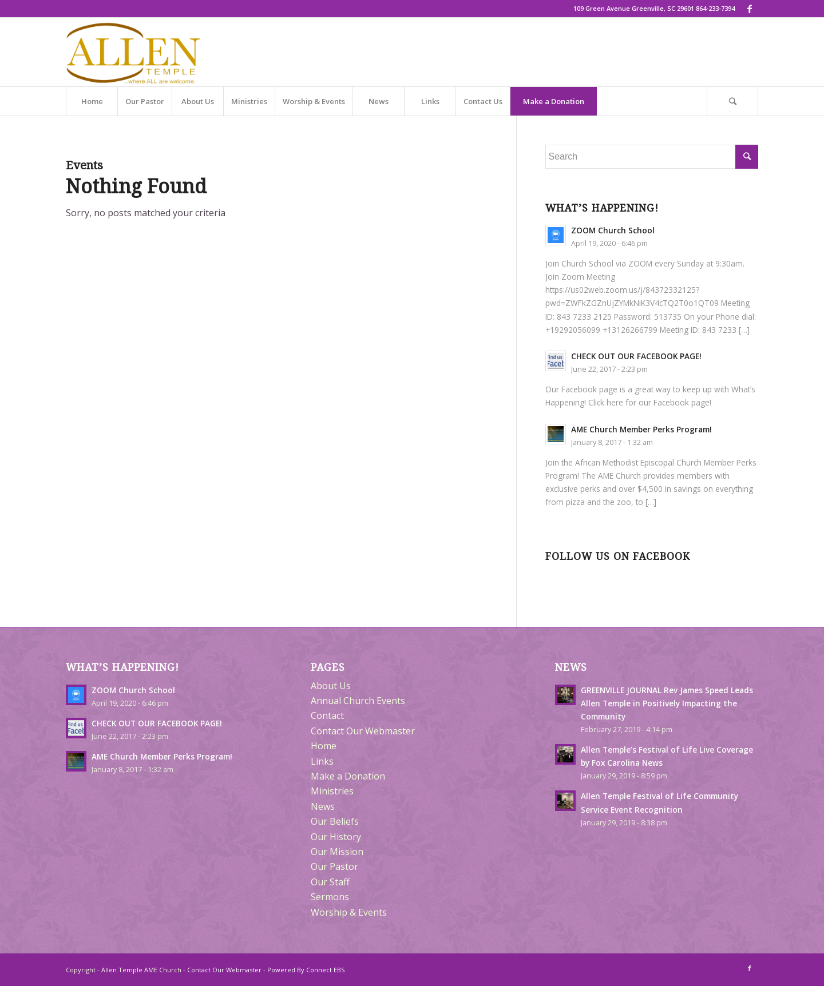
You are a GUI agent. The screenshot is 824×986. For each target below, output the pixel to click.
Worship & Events (349, 912)
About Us (331, 685)
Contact (327, 715)
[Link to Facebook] (749, 8)
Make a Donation (348, 776)
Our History (336, 836)
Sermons (330, 896)
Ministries (332, 791)
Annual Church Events (358, 700)
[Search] (732, 101)
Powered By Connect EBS (305, 969)
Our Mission (337, 851)
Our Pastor (334, 866)
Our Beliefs (335, 821)
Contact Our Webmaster (363, 731)
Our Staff (330, 882)
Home (323, 746)
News (323, 806)
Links (322, 761)
